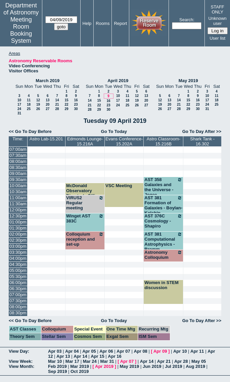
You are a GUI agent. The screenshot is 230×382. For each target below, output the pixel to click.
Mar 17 (72, 361)
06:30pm (18, 288)
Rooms (102, 23)
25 (29, 109)
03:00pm (18, 246)
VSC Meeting (118, 185)
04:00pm (18, 258)
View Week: (21, 361)
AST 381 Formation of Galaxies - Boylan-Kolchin (163, 205)
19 (38, 104)
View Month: (21, 366)
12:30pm (18, 215)
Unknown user (218, 21)
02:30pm (18, 240)
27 (47, 109)
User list (217, 38)
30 (76, 109)
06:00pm (18, 282)
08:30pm (18, 312)
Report (120, 23)
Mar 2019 (79, 366)
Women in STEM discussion (161, 285)
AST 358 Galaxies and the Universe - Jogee (163, 187)
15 (66, 100)
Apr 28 (181, 361)
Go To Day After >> (201, 131)
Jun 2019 (152, 366)
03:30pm (18, 252)
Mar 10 (55, 361)
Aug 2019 (195, 366)
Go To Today (114, 131)
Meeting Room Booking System (21, 30)
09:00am (18, 173)
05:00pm (18, 270)
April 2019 (117, 80)
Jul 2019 (173, 366)
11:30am (18, 203)
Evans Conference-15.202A (124, 141)
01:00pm (18, 221)
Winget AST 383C (85, 218)
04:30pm (18, 264)
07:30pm (18, 300)
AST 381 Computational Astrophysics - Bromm (163, 242)
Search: (186, 19)
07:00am (18, 149)
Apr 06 (106, 351)
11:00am (18, 197)
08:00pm (18, 306)
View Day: (19, 351)
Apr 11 (197, 351)
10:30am (18, 191)
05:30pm (18, 276)
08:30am (18, 167)
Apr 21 (164, 361)
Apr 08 (140, 351)
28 (57, 109)
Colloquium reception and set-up (85, 239)
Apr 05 (89, 351)
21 (57, 104)
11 (29, 100)
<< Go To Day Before (30, 131)
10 (19, 100)
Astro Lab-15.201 (46, 138)
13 (47, 100)
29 (66, 109)
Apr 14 (80, 356)
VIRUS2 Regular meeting (85, 202)
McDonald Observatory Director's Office (83, 190)
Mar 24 (90, 361)
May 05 (198, 361)
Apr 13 (63, 356)
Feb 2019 (57, 366)
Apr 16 (114, 356)
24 (19, 109)
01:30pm (18, 228)
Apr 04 (72, 351)
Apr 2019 (104, 366)
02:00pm (18, 234)
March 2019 (47, 80)
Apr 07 (123, 351)
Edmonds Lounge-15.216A (85, 141)
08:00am (18, 161)
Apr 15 (97, 356)
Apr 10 (180, 351)
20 (47, 104)
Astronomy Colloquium (163, 255)
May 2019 (188, 80)
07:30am (18, 155)
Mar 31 (107, 361)
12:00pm (18, 209)
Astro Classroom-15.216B (163, 141)
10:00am (18, 185)
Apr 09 (160, 351)
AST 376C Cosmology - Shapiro (163, 221)
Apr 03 (54, 351)
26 (38, 109)
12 (38, 100)
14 (57, 100)
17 (19, 104)
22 (66, 104)
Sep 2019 (57, 371)
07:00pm (18, 294)
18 (29, 104)
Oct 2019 (80, 371)
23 (76, 104)
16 (76, 100)
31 (19, 113)
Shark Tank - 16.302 (202, 141)
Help (87, 23)
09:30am (18, 179)
